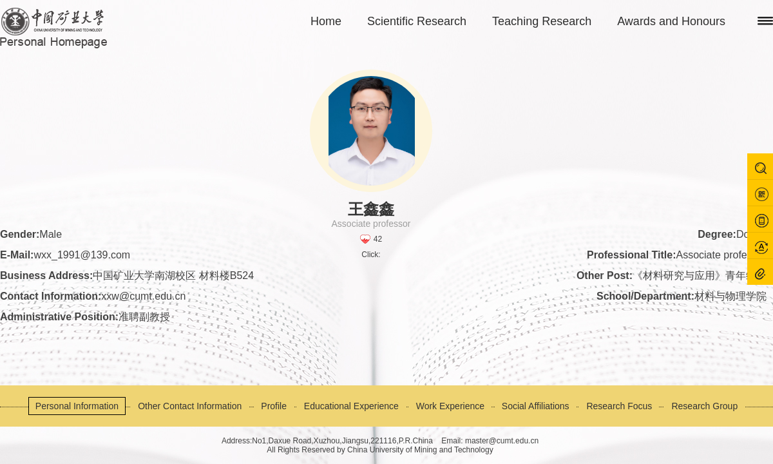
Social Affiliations (535, 406)
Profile (274, 406)
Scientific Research (416, 21)
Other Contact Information (190, 406)
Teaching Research (541, 21)
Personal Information (77, 406)
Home (325, 21)
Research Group (704, 406)
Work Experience (450, 406)
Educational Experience (351, 406)
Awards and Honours (671, 21)
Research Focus (619, 406)
